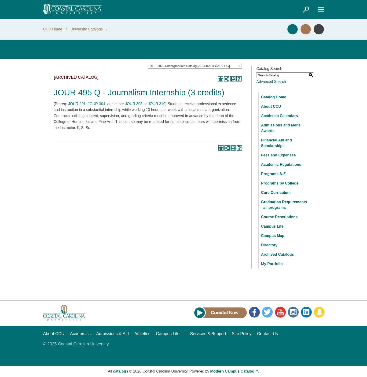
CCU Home (52, 29)
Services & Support (208, 333)
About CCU (271, 106)
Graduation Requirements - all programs (284, 205)
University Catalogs (86, 29)
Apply (292, 29)
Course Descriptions (279, 217)
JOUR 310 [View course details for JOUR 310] (156, 104)
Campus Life (272, 226)
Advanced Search (271, 82)
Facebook (254, 312)
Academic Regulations (281, 164)
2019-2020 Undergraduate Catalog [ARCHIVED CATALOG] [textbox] (190, 66)
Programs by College (279, 183)
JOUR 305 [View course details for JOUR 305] (134, 104)
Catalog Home (273, 97)
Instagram (293, 312)
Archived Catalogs (277, 254)
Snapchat (319, 312)
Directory (269, 245)
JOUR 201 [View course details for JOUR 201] (77, 104)
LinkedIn (306, 312)
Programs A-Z (273, 174)
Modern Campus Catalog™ (234, 371)
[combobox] (195, 66)
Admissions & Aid (112, 333)
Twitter (267, 312)
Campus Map (272, 236)
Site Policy (241, 333)
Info (318, 29)
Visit (305, 29)
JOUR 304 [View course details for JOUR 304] (96, 104)
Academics (80, 333)
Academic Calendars (279, 116)
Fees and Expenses (278, 155)
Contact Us (267, 333)
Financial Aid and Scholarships (276, 143)
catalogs (120, 371)
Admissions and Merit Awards (280, 128)
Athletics (142, 333)
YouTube (280, 312)
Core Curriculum (275, 193)
